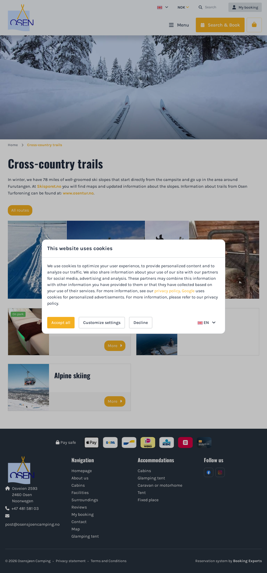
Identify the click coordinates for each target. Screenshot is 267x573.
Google (188, 290)
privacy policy (167, 290)
